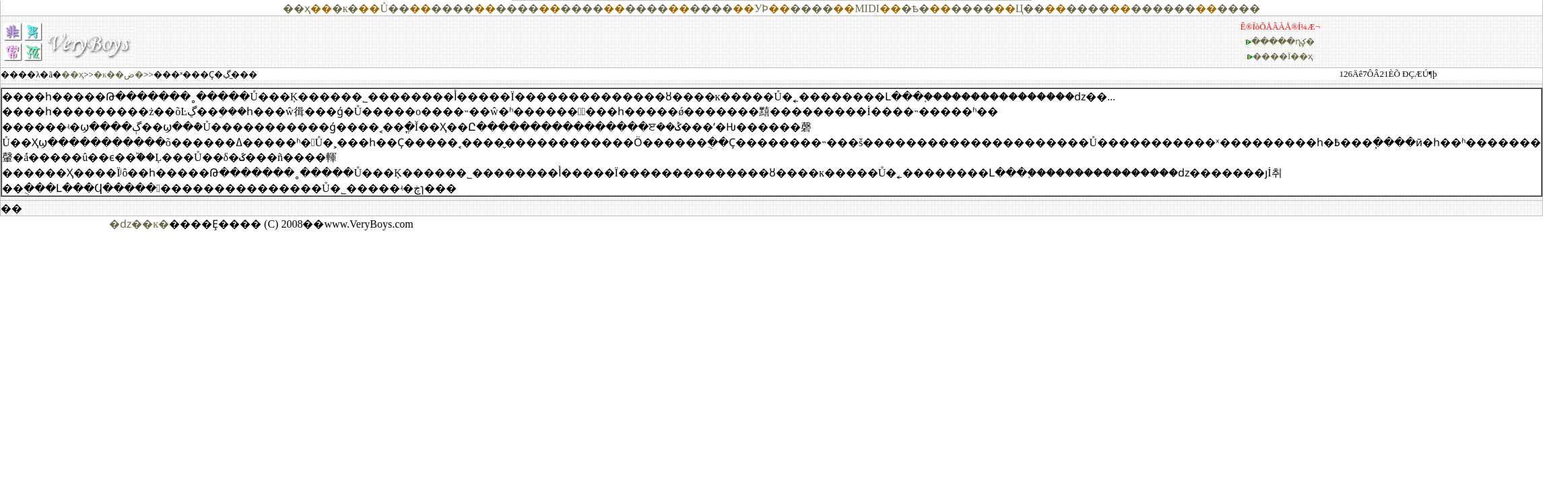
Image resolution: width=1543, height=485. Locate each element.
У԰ (758, 8)
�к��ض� (118, 74)
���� (452, 8)
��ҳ (296, 8)
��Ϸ (765, 8)
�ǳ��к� (139, 224)
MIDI (867, 8)
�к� (345, 8)
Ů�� (394, 8)
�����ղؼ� (1283, 41)
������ (1163, 8)
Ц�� (1030, 8)
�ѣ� (915, 8)
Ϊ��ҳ (1300, 56)
